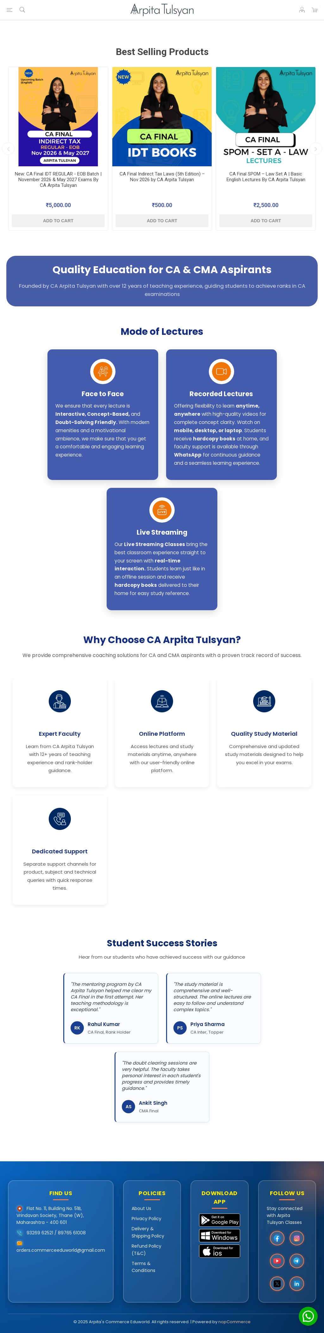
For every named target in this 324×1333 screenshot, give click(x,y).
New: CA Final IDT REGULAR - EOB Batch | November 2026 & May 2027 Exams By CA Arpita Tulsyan (58, 179)
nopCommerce (234, 1322)
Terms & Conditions (143, 1267)
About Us (141, 1208)
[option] (58, 148)
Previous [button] (8, 148)
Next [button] (315, 148)
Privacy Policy (146, 1218)
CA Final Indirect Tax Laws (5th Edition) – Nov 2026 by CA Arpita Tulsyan (162, 176)
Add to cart (58, 220)
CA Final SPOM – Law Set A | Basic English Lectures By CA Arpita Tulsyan (266, 176)
